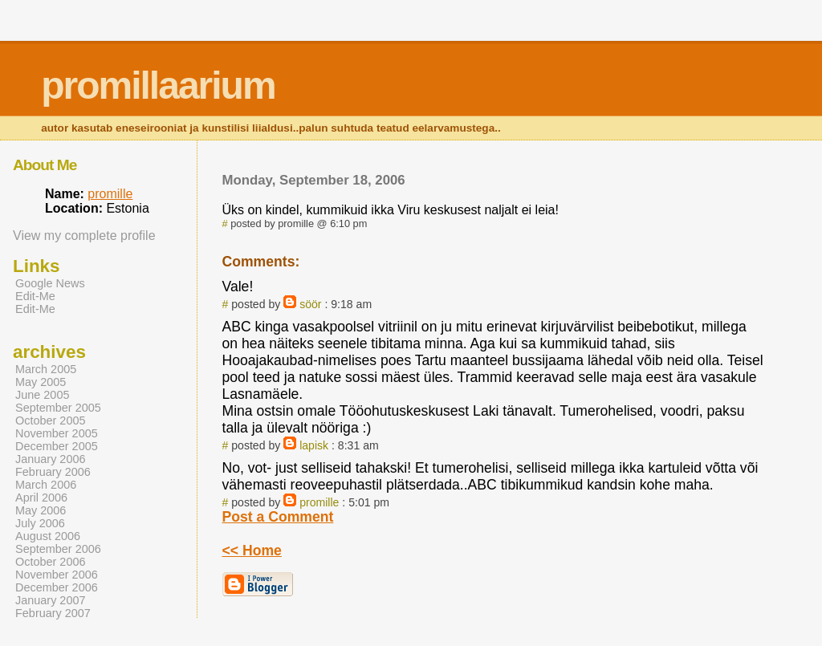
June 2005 (42, 394)
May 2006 (40, 510)
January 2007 (50, 600)
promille (319, 502)
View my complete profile (84, 235)
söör (310, 304)
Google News (50, 283)
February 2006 (53, 471)
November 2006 (56, 574)
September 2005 (58, 407)
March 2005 (45, 369)
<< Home (252, 550)
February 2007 (53, 613)
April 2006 (41, 497)
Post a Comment (278, 517)
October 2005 (50, 420)
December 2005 (56, 446)
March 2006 (45, 484)
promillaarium (158, 85)
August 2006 (47, 536)
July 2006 (40, 523)
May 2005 (40, 382)
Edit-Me (35, 296)
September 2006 (58, 548)
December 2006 (56, 587)
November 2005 (56, 433)
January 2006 (50, 459)
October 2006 (50, 561)
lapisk (313, 445)
